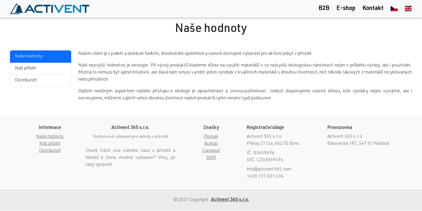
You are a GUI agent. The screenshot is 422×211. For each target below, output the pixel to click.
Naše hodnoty (28, 56)
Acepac (211, 144)
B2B (324, 9)
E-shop (345, 9)
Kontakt (373, 9)
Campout (211, 151)
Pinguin (211, 137)
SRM (211, 158)
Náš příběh (25, 68)
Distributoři (26, 80)
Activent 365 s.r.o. (230, 200)
